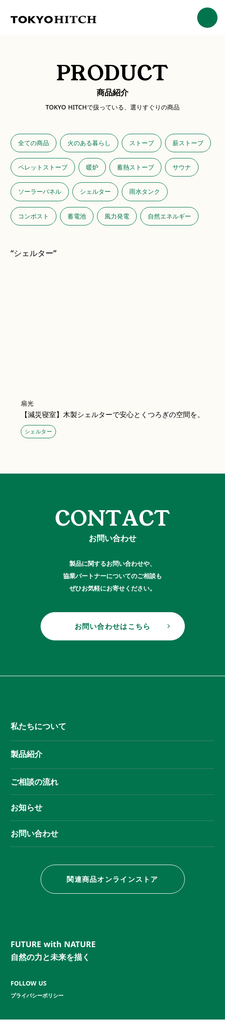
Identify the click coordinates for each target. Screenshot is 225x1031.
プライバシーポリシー (37, 995)
